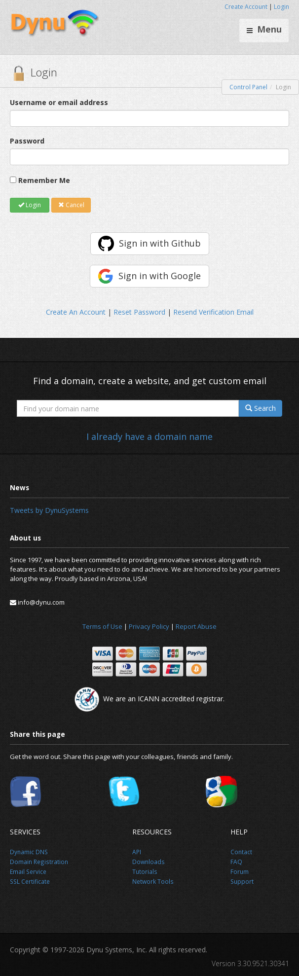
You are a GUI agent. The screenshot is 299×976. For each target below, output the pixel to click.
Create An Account (76, 312)
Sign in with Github (160, 243)
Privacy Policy (149, 626)
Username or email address (59, 102)
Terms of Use (102, 626)
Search (260, 408)
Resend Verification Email (213, 312)
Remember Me (44, 180)
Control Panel (248, 87)
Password (27, 140)
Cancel (71, 205)
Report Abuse (196, 626)
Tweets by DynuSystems (49, 510)
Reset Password (139, 312)
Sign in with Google (159, 276)
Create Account (245, 6)
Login (281, 6)
